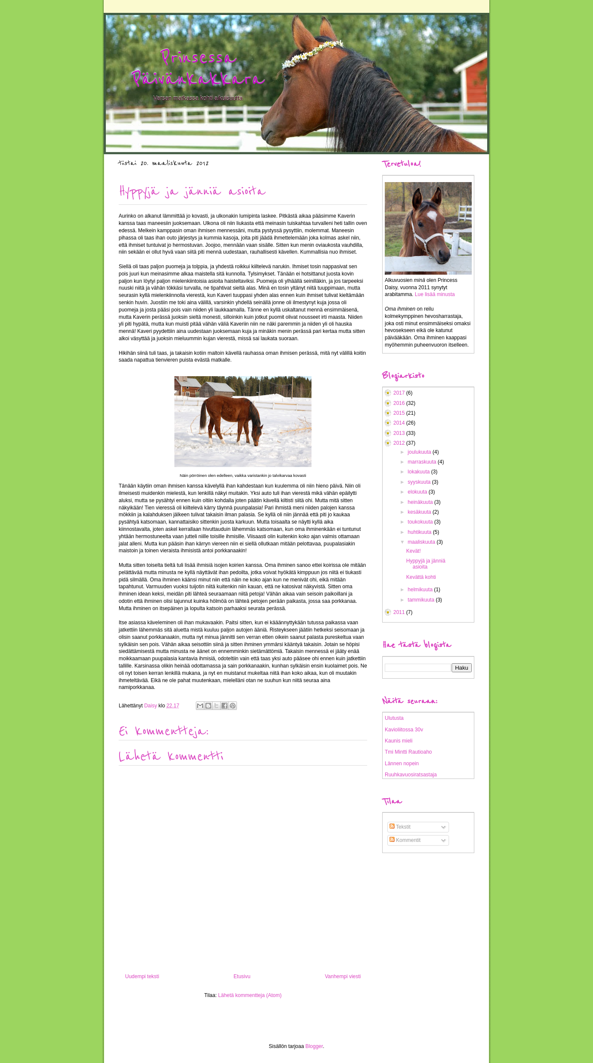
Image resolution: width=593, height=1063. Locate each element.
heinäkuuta (421, 502)
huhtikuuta (420, 532)
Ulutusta (394, 718)
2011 (399, 612)
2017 (399, 393)
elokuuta (418, 492)
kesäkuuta (420, 512)
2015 (399, 413)
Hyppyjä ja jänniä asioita (425, 564)
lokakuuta (419, 472)
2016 (399, 403)
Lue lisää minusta (435, 294)
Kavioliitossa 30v (404, 730)
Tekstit (399, 827)
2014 (399, 423)
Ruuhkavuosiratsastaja (411, 775)
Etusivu (242, 976)
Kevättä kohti (421, 577)
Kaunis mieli (399, 741)
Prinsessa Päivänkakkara (198, 68)
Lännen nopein (402, 764)
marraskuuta (423, 462)
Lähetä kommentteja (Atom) (250, 995)
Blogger (314, 1046)
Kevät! (413, 551)
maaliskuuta (422, 542)
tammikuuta (422, 600)
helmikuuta (421, 590)
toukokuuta (421, 522)
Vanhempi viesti (343, 976)
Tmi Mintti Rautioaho (408, 752)
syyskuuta (420, 482)
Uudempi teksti (142, 976)
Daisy (151, 706)
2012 (399, 443)
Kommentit (405, 840)
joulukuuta (420, 452)
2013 (399, 433)
